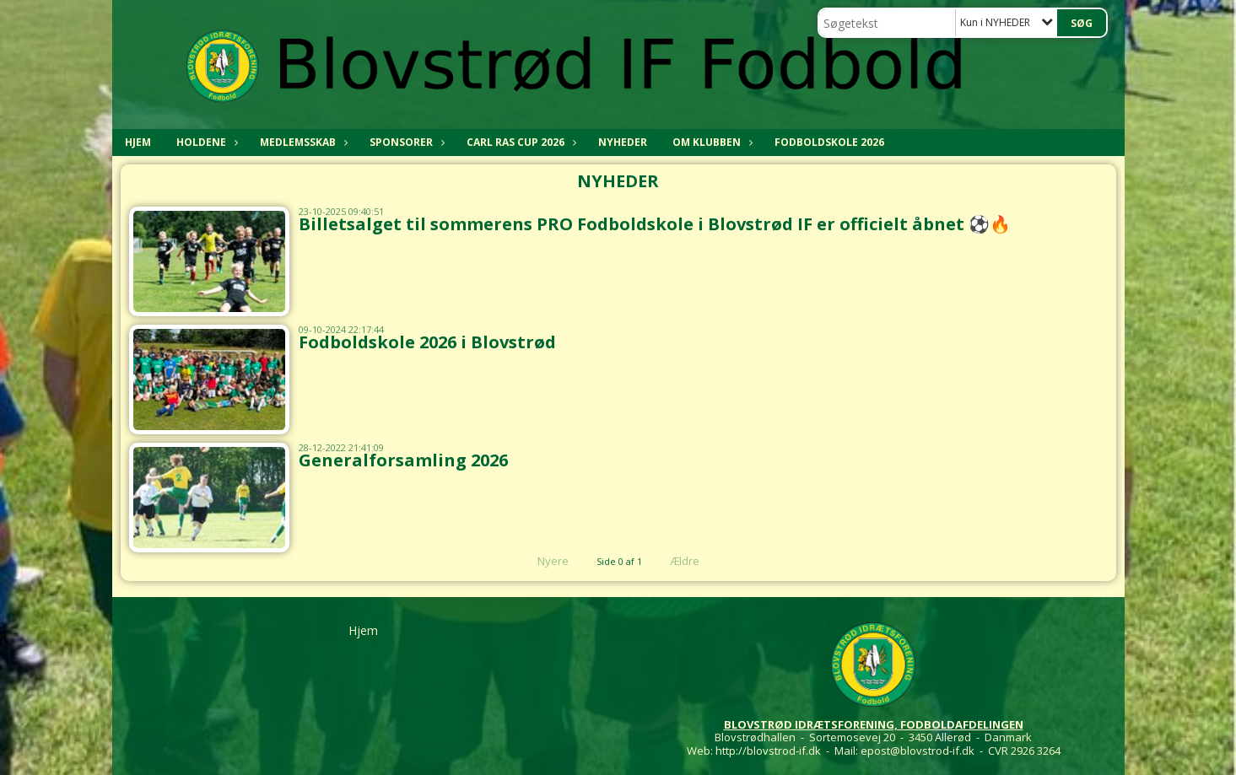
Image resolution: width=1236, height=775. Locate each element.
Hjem (138, 142)
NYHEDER (622, 142)
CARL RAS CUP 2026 (520, 142)
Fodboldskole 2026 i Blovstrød (427, 342)
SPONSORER (405, 142)
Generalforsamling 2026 (403, 460)
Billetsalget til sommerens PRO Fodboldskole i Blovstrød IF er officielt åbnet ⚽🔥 (655, 224)
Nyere (543, 560)
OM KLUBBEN (710, 142)
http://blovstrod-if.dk (768, 750)
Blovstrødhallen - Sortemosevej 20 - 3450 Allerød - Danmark (873, 737)
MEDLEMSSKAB (302, 142)
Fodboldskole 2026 (829, 142)
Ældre (696, 560)
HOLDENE (205, 142)
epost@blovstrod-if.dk (917, 750)
